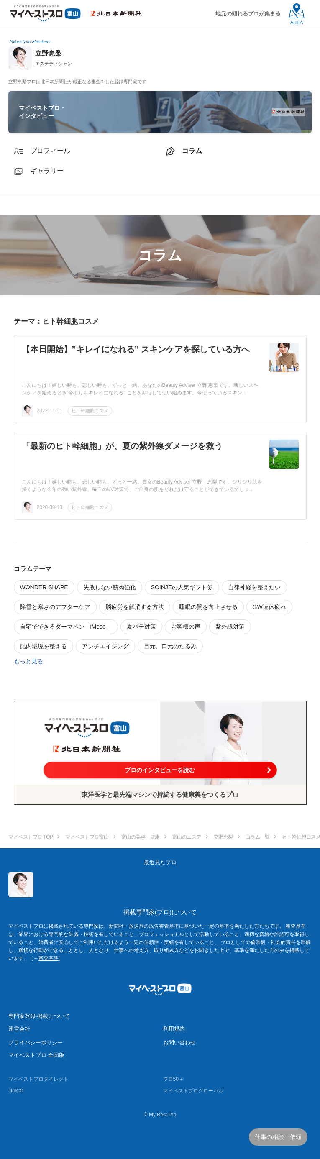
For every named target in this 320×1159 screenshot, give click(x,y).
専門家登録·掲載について (39, 1016)
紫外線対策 (230, 626)
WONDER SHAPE (44, 587)
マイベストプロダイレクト (38, 1079)
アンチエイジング (105, 646)
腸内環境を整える (43, 646)
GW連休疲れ (269, 607)
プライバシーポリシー (35, 1042)
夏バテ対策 (141, 626)
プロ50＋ (173, 1079)
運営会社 (19, 1029)
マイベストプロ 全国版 (36, 1055)
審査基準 (48, 958)
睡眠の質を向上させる (208, 607)
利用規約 (174, 1029)
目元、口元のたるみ (170, 646)
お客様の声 (185, 626)
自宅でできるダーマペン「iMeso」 (66, 626)
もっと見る (28, 661)
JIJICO (16, 1091)
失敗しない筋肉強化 (109, 587)
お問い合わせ (179, 1042)
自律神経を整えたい (254, 587)
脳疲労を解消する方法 (134, 607)
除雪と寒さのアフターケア (55, 607)
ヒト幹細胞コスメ (90, 410)
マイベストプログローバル (193, 1091)
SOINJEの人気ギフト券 (182, 587)
